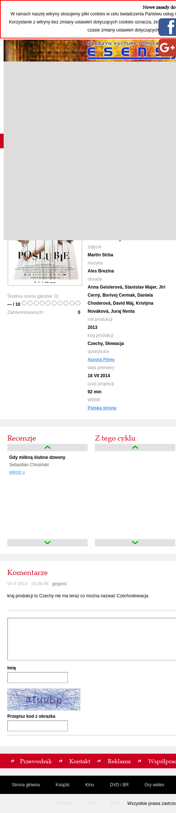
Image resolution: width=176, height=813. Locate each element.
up (47, 447)
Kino (89, 784)
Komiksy (64, 803)
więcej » (17, 472)
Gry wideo (154, 784)
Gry (91, 803)
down (47, 542)
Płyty (115, 803)
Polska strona (102, 408)
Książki (62, 784)
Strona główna (26, 784)
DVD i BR (119, 784)
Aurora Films (101, 359)
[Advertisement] (88, 151)
